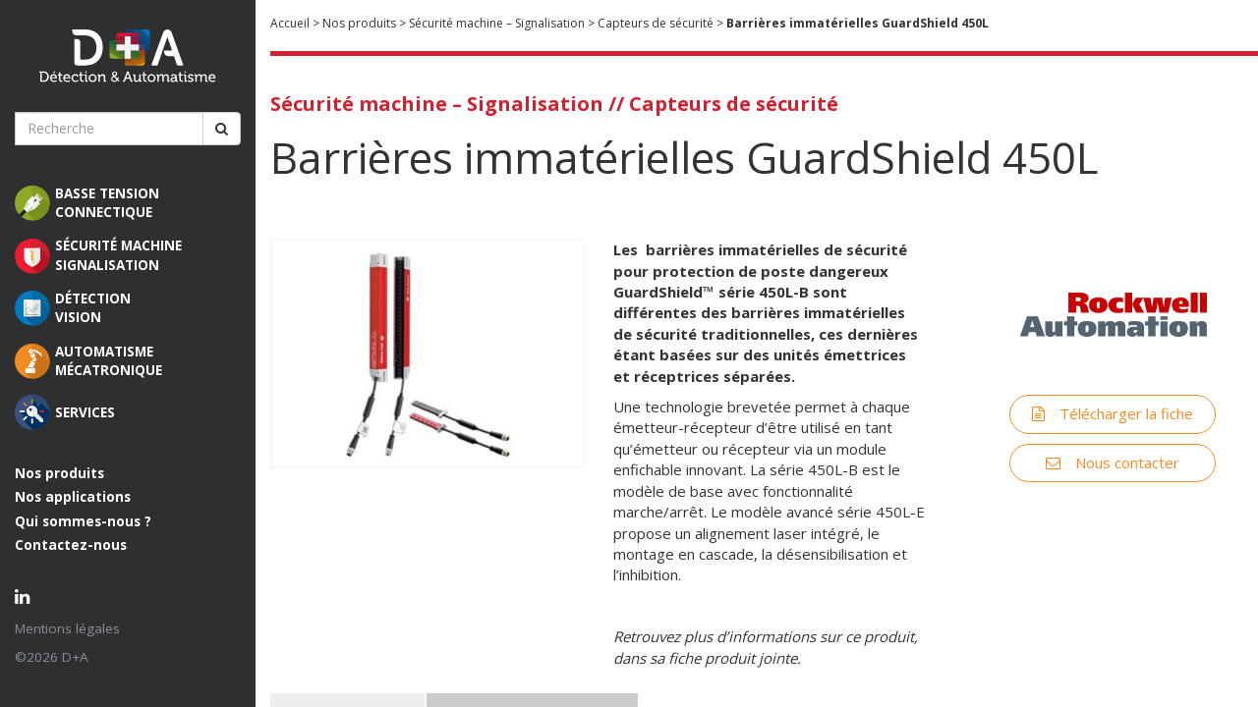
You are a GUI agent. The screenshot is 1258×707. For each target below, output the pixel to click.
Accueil (290, 23)
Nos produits (59, 473)
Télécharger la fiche (1105, 409)
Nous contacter (1106, 457)
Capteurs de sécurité (656, 23)
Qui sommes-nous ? (83, 521)
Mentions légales (67, 628)
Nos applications (73, 497)
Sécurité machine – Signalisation (497, 23)
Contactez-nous (71, 545)
